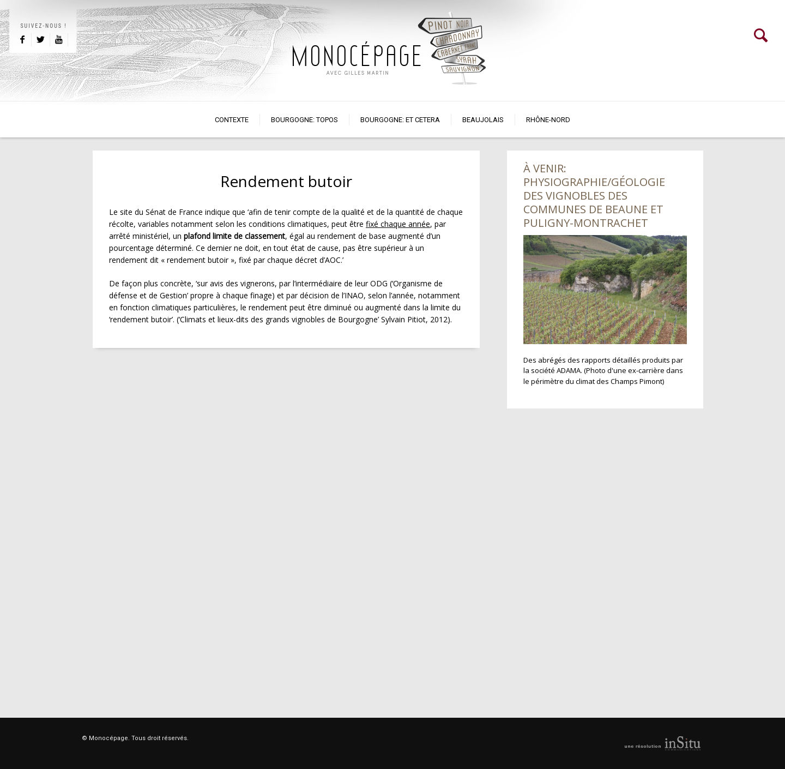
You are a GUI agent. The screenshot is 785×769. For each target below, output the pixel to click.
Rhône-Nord (548, 120)
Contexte (232, 120)
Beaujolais (483, 120)
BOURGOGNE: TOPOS (304, 120)
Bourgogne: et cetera (400, 120)
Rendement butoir (286, 181)
